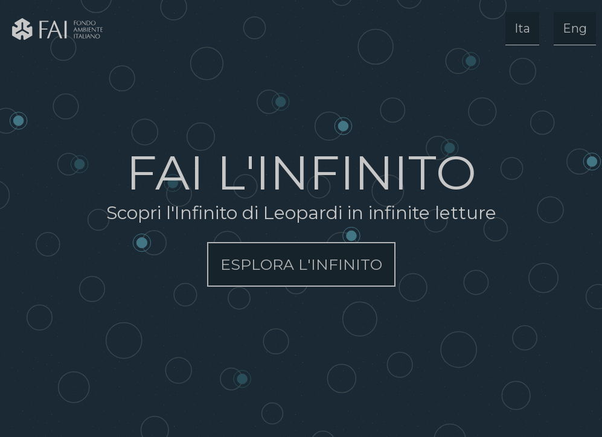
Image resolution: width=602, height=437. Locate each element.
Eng (575, 28)
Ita (522, 28)
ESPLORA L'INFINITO (301, 264)
